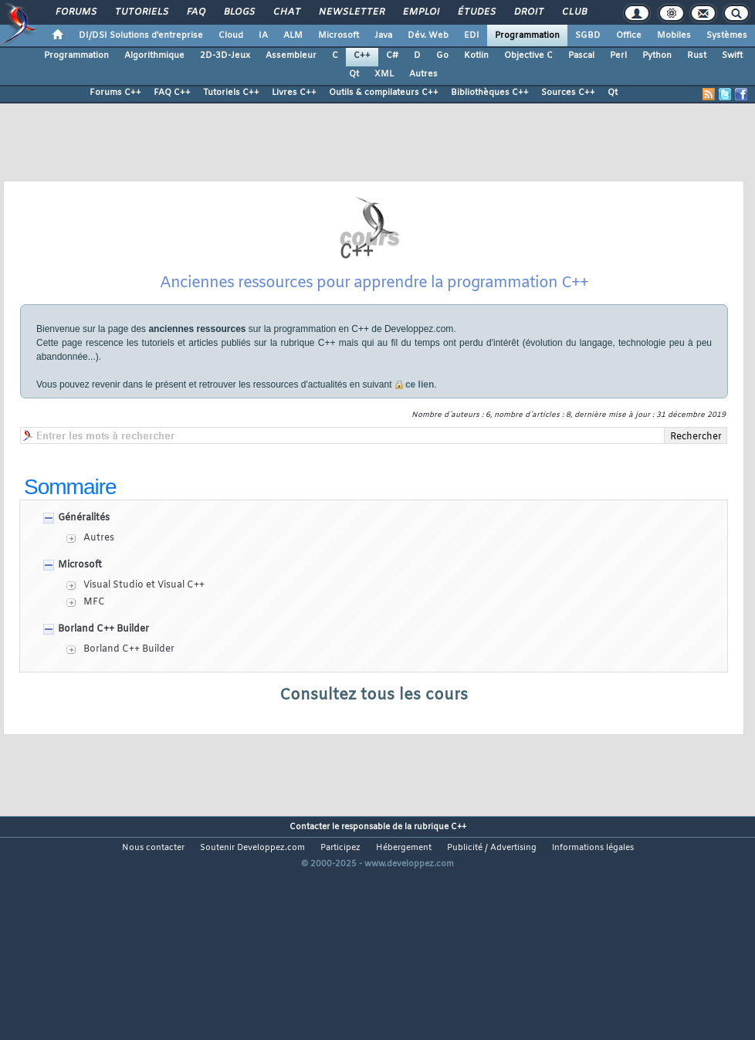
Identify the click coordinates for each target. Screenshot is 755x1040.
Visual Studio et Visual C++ (144, 646)
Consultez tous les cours (373, 756)
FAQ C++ (172, 92)
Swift (732, 55)
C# (392, 55)
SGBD (588, 35)
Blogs (239, 12)
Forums (75, 12)
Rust (696, 55)
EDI (471, 35)
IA (263, 35)
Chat (286, 12)
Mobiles (674, 35)
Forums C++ (115, 92)
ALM (293, 35)
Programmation (527, 35)
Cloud (230, 35)
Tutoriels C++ (231, 92)
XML (384, 74)
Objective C (528, 55)
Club (573, 12)
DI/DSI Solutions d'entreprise (141, 35)
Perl (618, 55)
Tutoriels (141, 12)
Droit (528, 12)
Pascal (581, 55)
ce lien (419, 445)
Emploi (420, 12)
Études (475, 12)
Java (383, 35)
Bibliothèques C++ (490, 92)
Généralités (84, 579)
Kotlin (476, 55)
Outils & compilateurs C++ (383, 92)
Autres (423, 74)
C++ (362, 55)
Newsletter (351, 12)
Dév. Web (428, 35)
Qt (354, 74)
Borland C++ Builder (103, 690)
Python (657, 55)
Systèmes (726, 35)
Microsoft (338, 35)
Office (629, 35)
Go (442, 55)
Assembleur (291, 55)
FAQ (195, 12)
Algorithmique (154, 55)
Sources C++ (568, 92)
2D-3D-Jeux (225, 55)
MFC (94, 663)
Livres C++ (294, 92)
